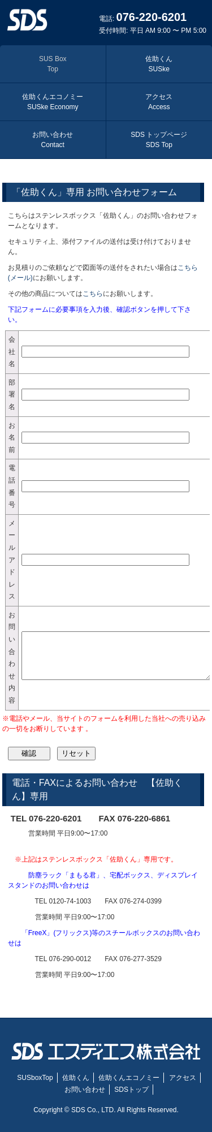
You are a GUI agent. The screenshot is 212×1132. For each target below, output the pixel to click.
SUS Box (53, 64)
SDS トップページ (159, 140)
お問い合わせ (52, 140)
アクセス (158, 102)
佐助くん (158, 64)
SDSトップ (131, 1090)
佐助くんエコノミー (52, 102)
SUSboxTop (35, 1078)
